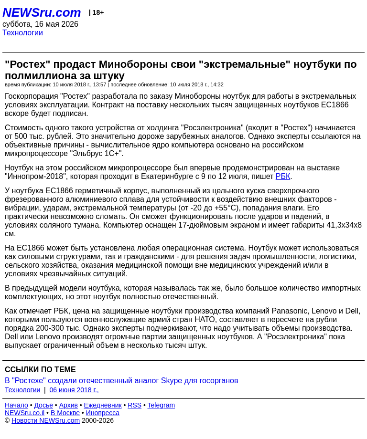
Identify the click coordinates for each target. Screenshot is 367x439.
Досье (43, 405)
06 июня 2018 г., (74, 390)
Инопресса (103, 413)
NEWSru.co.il (24, 413)
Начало (16, 405)
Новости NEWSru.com (45, 420)
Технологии (22, 33)
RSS (134, 405)
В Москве (65, 413)
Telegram (161, 405)
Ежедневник (103, 405)
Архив (68, 405)
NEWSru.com (41, 12)
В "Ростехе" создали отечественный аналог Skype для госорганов (121, 380)
